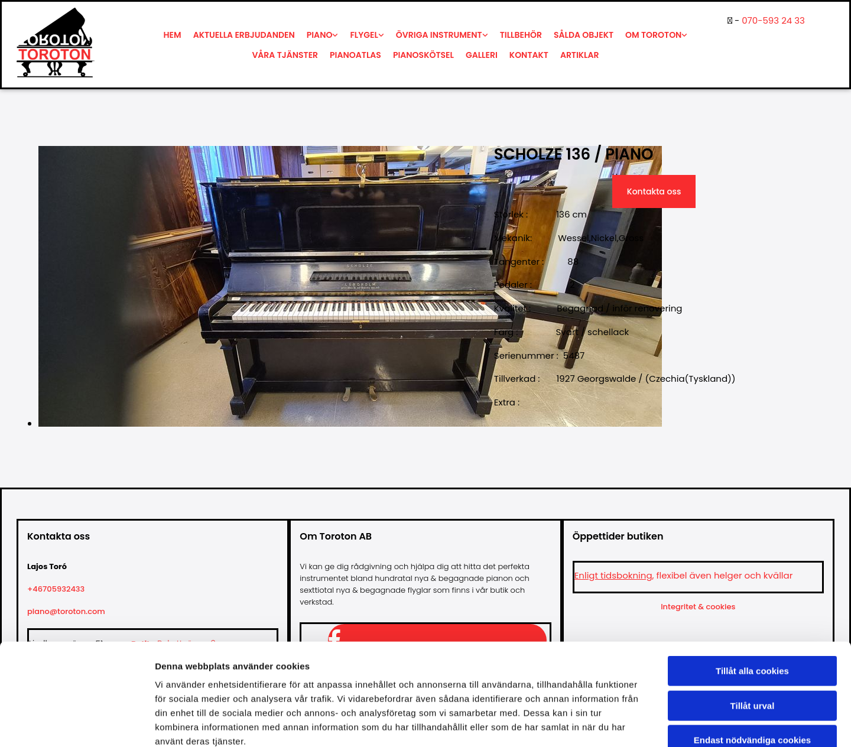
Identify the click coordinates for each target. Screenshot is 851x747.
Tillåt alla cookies (752, 602)
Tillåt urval (752, 637)
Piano (320, 35)
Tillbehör (521, 35)
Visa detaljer (642, 724)
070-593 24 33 (773, 20)
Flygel (364, 35)
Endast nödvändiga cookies (752, 672)
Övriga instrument (439, 35)
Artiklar (579, 55)
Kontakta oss (654, 191)
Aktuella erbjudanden (244, 35)
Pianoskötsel (423, 55)
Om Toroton (653, 35)
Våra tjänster (285, 55)
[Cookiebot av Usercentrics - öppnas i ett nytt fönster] (76, 724)
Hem (172, 35)
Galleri (482, 55)
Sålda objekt (583, 35)
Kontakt (528, 55)
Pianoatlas (355, 55)
